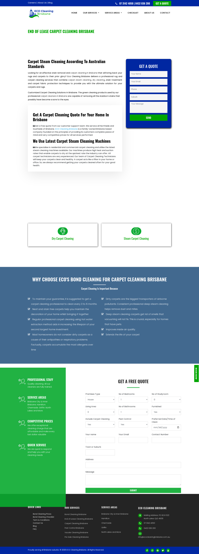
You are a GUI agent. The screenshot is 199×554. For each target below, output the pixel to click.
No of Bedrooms (127, 479)
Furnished (156, 491)
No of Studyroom (160, 479)
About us (149, 14)
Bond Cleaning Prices (42, 529)
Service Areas (112, 14)
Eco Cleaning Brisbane (78, 76)
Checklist (133, 14)
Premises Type (92, 479)
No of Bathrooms (127, 491)
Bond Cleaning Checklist (43, 532)
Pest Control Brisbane (74, 547)
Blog (50, 2)
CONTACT (165, 14)
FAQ (34, 544)
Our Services (90, 14)
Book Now (196, 373)
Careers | (32, 2)
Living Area (90, 491)
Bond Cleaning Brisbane (75, 534)
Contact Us (38, 538)
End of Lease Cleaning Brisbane (79, 538)
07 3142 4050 (149, 543)
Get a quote (162, 3)
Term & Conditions (41, 535)
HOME (74, 14)
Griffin (103, 544)
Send (148, 121)
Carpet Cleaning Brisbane (76, 543)
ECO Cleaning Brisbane (66, 128)
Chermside (106, 540)
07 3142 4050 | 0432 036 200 (134, 3)
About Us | (43, 2)
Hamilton (105, 535)
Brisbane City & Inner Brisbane (114, 530)
